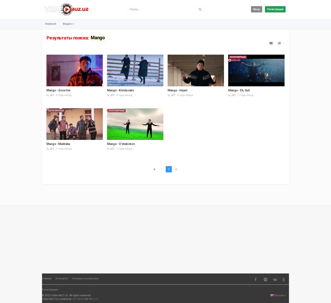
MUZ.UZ (93, 299)
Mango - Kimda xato (120, 90)
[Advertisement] (165, 237)
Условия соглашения (85, 278)
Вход (256, 9)
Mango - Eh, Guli (239, 90)
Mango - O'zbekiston (121, 144)
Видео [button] (68, 23)
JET (52, 95)
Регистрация (275, 9)
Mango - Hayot (177, 90)
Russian (278, 295)
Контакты (62, 278)
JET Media (78, 299)
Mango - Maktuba (58, 144)
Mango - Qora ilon (58, 90)
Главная (50, 23)
